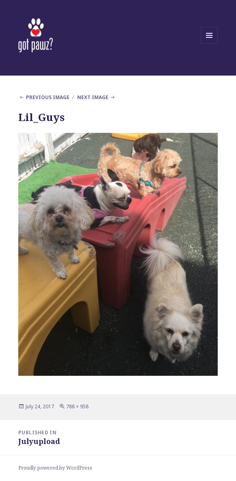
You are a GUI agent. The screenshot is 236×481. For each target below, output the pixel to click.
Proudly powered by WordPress (55, 467)
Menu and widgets (209, 43)
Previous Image (47, 97)
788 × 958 (77, 406)
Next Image (92, 97)
